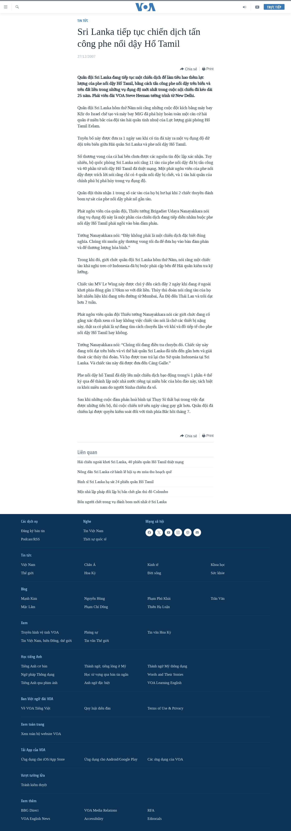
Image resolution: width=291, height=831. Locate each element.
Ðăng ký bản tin (33, 531)
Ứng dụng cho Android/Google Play (110, 759)
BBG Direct (30, 810)
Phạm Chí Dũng (96, 607)
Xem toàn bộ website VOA (41, 734)
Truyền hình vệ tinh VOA (40, 632)
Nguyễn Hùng (94, 598)
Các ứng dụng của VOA (165, 759)
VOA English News (35, 818)
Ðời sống (154, 573)
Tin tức (82, 20)
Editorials (155, 818)
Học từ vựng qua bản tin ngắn (106, 674)
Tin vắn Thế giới (96, 640)
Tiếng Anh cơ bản (34, 666)
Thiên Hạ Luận (159, 607)
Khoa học (218, 564)
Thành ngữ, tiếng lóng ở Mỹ (105, 666)
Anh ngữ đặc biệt (97, 683)
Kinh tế (153, 564)
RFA (151, 810)
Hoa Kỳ (90, 573)
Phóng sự (91, 632)
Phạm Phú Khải (159, 598)
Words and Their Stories (165, 674)
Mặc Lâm (28, 607)
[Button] (188, 69)
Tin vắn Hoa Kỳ (159, 632)
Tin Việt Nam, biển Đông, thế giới (46, 640)
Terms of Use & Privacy (165, 708)
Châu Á (90, 564)
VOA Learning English (164, 683)
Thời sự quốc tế (94, 539)
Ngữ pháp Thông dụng (37, 674)
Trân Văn (218, 598)
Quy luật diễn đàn (97, 708)
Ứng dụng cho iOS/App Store (43, 759)
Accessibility (93, 818)
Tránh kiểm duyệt (34, 785)
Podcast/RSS (30, 539)
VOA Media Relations (100, 810)
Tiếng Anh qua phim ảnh (39, 683)
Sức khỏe (218, 573)
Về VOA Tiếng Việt (35, 708)
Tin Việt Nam (93, 531)
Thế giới (27, 573)
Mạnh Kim (29, 598)
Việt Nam (28, 564)
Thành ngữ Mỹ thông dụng (167, 666)
